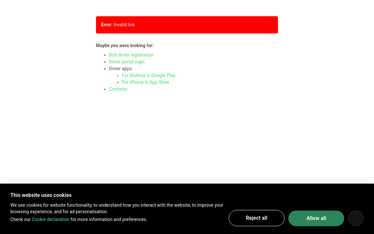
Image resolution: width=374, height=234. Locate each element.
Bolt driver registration (131, 55)
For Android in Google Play (148, 75)
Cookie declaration (50, 219)
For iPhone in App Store (145, 82)
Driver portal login (127, 61)
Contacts (118, 89)
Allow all (316, 218)
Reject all (256, 218)
